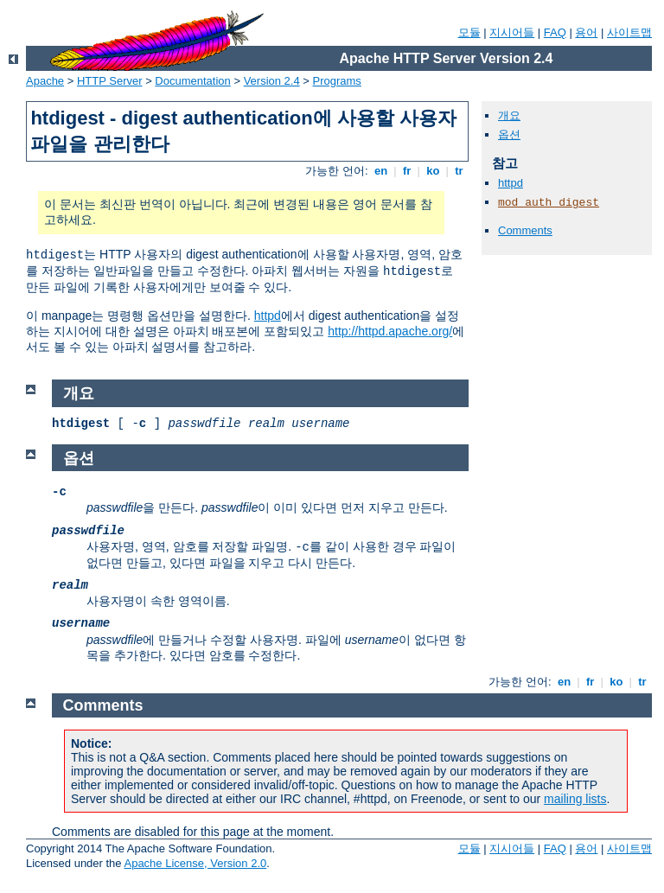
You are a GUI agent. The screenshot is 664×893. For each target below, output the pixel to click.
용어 (586, 32)
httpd (267, 315)
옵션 (509, 134)
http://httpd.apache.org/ (390, 331)
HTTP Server (110, 80)
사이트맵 (629, 32)
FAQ (555, 32)
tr (459, 170)
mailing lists (575, 799)
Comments (525, 230)
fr (406, 170)
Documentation (192, 80)
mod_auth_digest (548, 202)
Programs (337, 80)
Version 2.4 (272, 80)
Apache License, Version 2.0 (195, 863)
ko (433, 170)
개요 (509, 115)
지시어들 (511, 32)
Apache (45, 80)
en (380, 170)
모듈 (469, 32)
